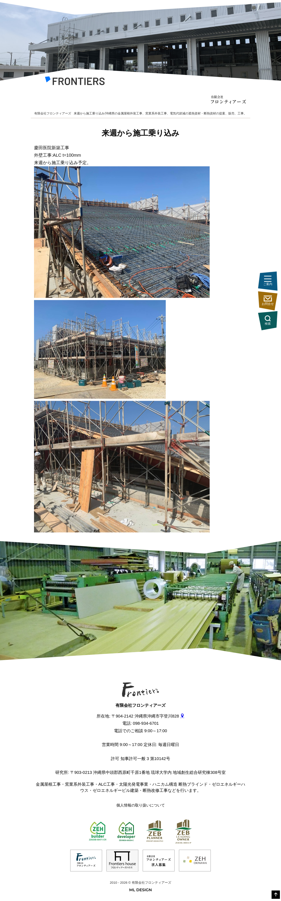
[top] (276, 894)
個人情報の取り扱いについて (140, 805)
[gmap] (182, 716)
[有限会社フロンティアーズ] (74, 82)
